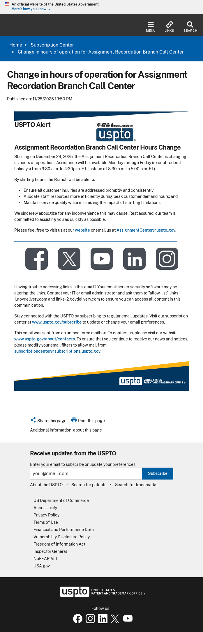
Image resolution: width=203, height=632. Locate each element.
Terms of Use (45, 522)
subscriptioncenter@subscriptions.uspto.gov (57, 351)
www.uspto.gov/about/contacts (44, 339)
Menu (151, 27)
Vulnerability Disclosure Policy (61, 537)
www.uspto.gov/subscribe (57, 322)
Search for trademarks (136, 484)
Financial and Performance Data (63, 529)
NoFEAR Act (45, 558)
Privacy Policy (46, 515)
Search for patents (88, 484)
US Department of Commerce (61, 500)
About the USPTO (46, 484)
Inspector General (50, 551)
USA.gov (41, 566)
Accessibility (45, 507)
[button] (48, 421)
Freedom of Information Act (59, 544)
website (82, 230)
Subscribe (157, 473)
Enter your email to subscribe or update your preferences (82, 464)
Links (169, 27)
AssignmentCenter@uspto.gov (145, 230)
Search (190, 27)
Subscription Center (52, 45)
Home (15, 45)
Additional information (50, 430)
